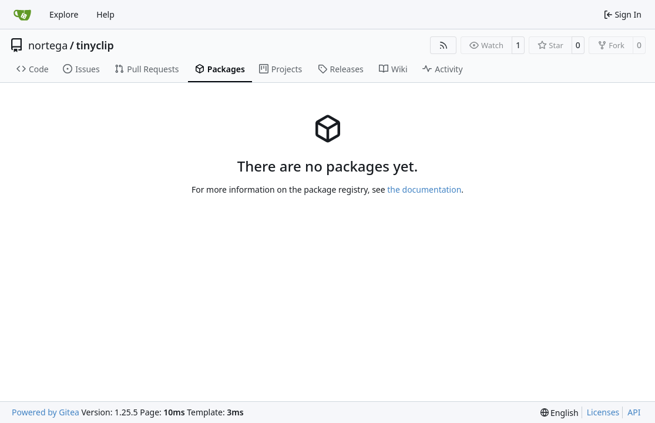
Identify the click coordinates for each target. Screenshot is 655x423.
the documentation (424, 189)
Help (105, 14)
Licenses (603, 412)
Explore (63, 14)
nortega (48, 45)
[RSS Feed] (443, 45)
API (633, 412)
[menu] (559, 412)
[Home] (22, 14)
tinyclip (94, 45)
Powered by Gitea (45, 412)
